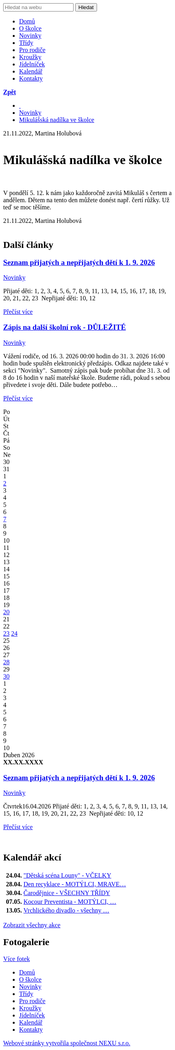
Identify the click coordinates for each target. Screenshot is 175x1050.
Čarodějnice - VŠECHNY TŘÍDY (66, 893)
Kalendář (31, 71)
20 (6, 612)
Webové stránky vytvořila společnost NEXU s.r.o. (66, 1043)
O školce (30, 28)
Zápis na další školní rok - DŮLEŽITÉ (64, 327)
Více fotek (16, 958)
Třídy (26, 42)
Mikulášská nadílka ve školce (56, 119)
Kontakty (31, 78)
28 (6, 662)
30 (6, 676)
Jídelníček (32, 64)
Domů (27, 21)
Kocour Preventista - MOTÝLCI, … (69, 901)
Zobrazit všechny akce (31, 925)
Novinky (30, 35)
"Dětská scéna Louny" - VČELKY (67, 875)
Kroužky (30, 57)
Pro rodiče (32, 49)
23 (6, 633)
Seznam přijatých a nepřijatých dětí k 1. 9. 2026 (79, 262)
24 (14, 633)
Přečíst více (18, 311)
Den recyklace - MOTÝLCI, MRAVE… (74, 884)
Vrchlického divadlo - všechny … (66, 910)
